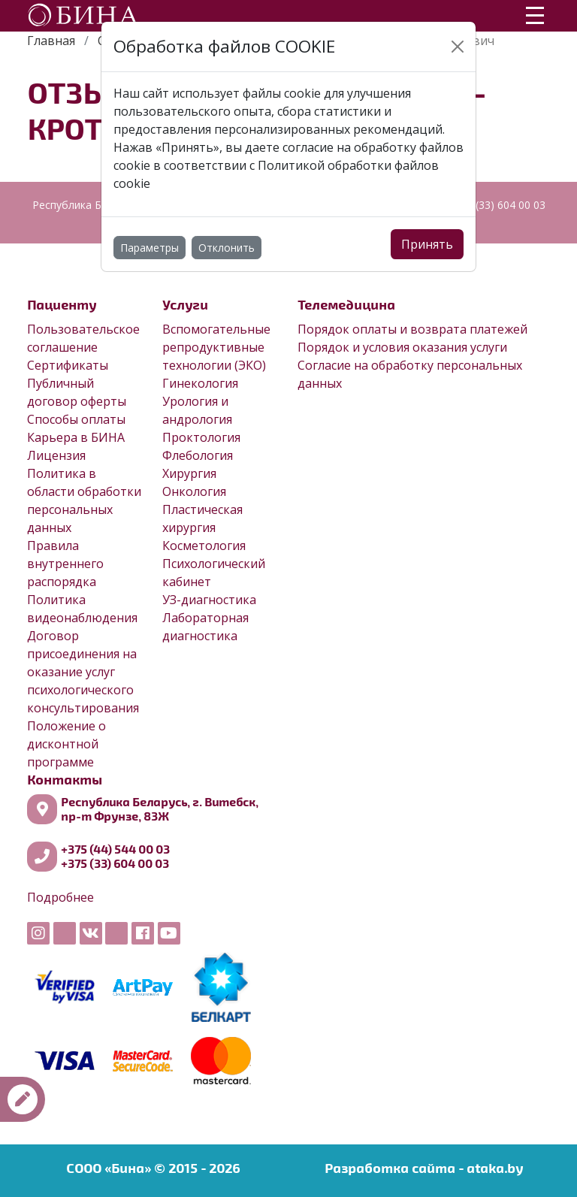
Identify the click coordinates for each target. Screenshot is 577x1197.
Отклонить (226, 247)
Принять (427, 244)
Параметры (149, 247)
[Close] (458, 47)
